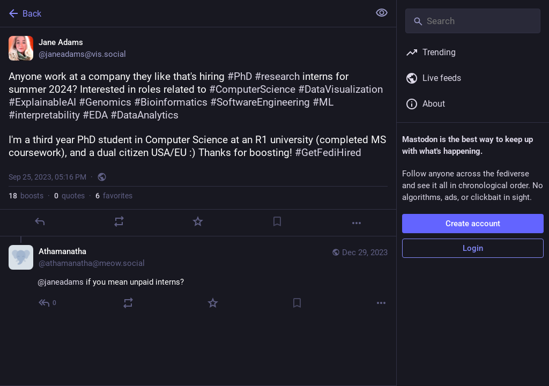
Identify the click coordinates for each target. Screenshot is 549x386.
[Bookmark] (277, 221)
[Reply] (39, 221)
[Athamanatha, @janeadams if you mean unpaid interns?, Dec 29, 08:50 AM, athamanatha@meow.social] (198, 278)
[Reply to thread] (48, 302)
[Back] (183, 13)
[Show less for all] (381, 13)
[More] (356, 223)
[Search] (472, 21)
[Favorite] (197, 221)
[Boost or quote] (119, 221)
